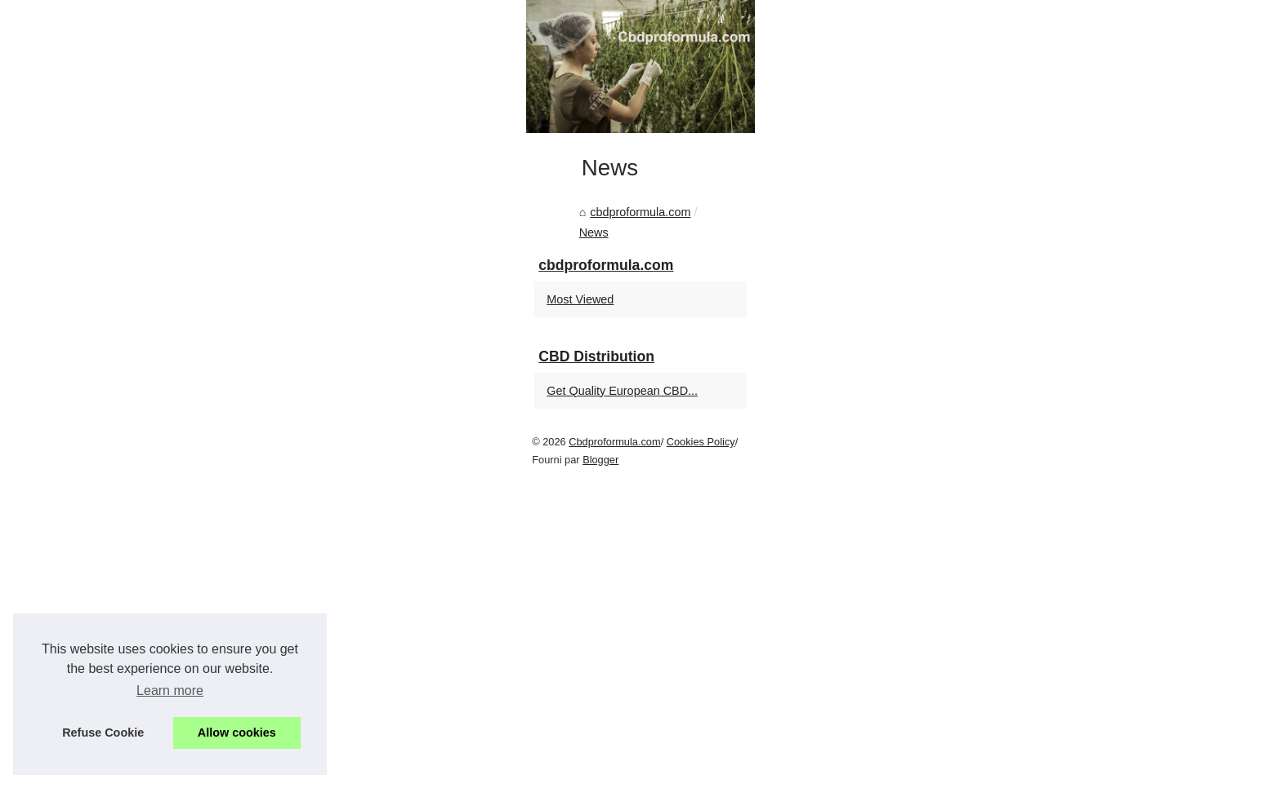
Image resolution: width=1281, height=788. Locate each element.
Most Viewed (939, 628)
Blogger (427, 771)
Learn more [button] (169, 690)
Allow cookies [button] (237, 732)
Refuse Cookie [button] (103, 732)
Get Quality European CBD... (981, 719)
